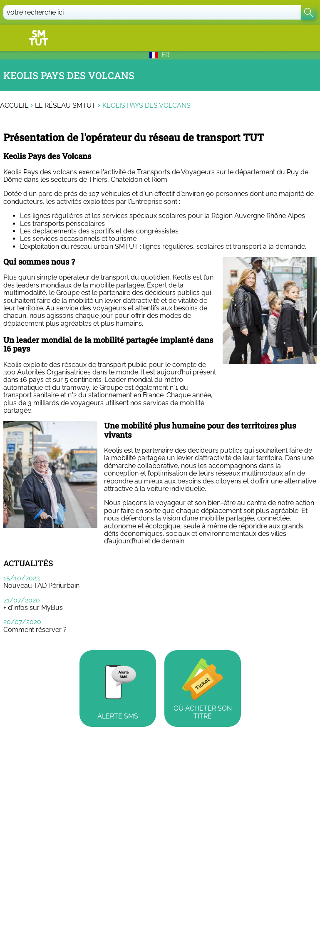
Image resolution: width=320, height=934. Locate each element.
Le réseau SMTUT (65, 105)
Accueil (14, 105)
